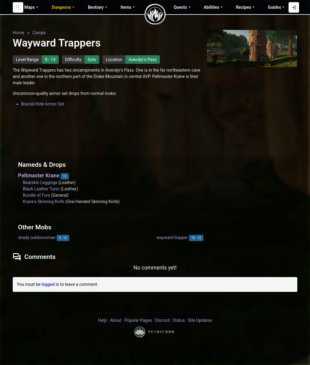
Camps (39, 32)
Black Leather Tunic (41, 188)
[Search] (18, 7)
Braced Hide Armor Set (42, 104)
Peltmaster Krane (39, 176)
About (115, 320)
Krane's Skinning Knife (43, 201)
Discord (162, 320)
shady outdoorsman (37, 237)
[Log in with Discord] (294, 7)
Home (18, 32)
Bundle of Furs (36, 195)
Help (102, 320)
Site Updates (200, 320)
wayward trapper (172, 237)
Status (179, 320)
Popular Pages (138, 320)
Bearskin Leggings (40, 182)
